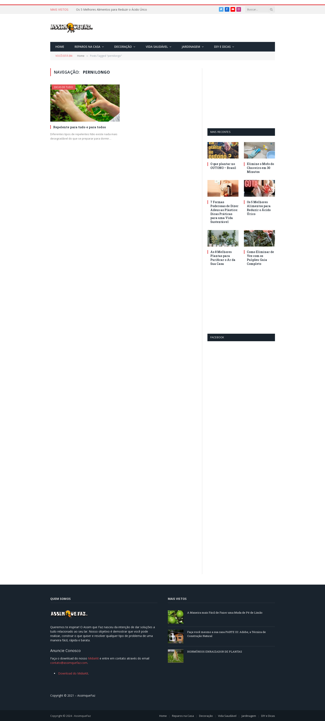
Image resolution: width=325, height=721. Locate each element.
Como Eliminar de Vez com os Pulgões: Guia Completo (260, 258)
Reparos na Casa (87, 47)
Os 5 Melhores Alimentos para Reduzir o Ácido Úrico (259, 208)
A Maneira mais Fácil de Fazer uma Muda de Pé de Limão (224, 612)
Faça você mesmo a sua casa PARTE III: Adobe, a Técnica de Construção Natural (226, 634)
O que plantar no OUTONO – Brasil (223, 166)
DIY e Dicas (222, 47)
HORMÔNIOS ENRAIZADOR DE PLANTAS (214, 651)
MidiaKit (93, 658)
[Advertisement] (199, 28)
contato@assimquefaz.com (68, 663)
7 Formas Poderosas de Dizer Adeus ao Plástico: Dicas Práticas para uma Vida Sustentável (123, 9)
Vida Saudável (157, 47)
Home (59, 47)
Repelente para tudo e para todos (79, 127)
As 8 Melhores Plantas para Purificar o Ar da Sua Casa (222, 258)
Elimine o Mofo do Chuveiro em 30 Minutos (260, 168)
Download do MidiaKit (73, 673)
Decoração (123, 47)
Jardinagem (191, 47)
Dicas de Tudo (63, 87)
